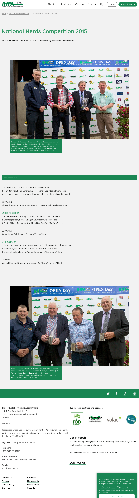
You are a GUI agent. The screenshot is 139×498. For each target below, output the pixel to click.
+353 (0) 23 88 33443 (11, 451)
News (90, 4)
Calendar (79, 4)
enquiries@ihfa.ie (10, 468)
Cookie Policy (8, 484)
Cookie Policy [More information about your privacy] (103, 496)
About (51, 4)
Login (112, 4)
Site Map (6, 488)
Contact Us (7, 477)
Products (31, 477)
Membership (33, 481)
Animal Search (128, 4)
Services (64, 4)
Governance (33, 484)
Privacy (5, 481)
